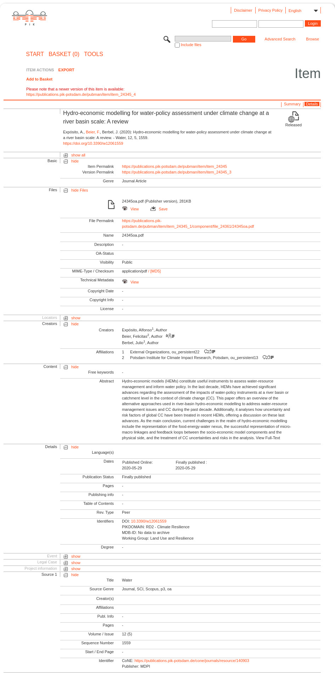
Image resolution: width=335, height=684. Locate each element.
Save (159, 209)
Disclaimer (243, 10)
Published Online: (137, 462)
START (35, 54)
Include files (191, 45)
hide (75, 161)
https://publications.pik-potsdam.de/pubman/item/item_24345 (174, 166)
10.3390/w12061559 (149, 521)
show (75, 318)
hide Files (79, 190)
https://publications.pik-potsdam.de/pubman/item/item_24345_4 (81, 94)
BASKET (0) (64, 54)
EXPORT (66, 70)
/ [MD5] (154, 271)
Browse (312, 39)
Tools (93, 54)
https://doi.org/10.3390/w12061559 (93, 143)
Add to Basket (39, 79)
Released (293, 125)
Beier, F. (93, 132)
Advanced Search (280, 39)
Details (312, 104)
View (130, 209)
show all (78, 155)
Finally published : (191, 462)
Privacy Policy (270, 10)
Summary (292, 104)
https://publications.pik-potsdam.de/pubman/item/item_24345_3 (176, 172)
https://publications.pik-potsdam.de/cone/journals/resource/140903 (191, 660)
